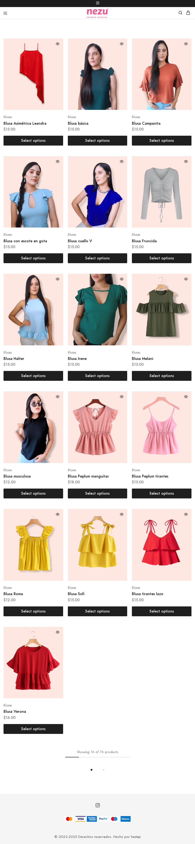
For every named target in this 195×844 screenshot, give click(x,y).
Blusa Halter (14, 358)
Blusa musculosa (17, 476)
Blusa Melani (142, 358)
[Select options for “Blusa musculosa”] (33, 493)
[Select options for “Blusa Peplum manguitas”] (97, 493)
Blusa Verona (15, 711)
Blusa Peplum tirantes (150, 476)
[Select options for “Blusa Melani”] (161, 376)
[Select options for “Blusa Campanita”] (161, 141)
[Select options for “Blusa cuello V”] (97, 258)
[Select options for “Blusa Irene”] (97, 376)
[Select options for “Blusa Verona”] (33, 729)
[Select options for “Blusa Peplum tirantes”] (161, 493)
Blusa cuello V (80, 241)
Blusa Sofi (76, 594)
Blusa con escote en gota (25, 241)
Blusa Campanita (146, 123)
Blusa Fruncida (144, 241)
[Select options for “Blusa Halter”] (33, 376)
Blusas (8, 117)
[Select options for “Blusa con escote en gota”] (33, 258)
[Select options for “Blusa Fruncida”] (161, 258)
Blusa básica (78, 123)
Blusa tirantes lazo (147, 594)
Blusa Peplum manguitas (88, 476)
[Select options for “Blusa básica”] (97, 141)
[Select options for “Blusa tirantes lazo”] (161, 611)
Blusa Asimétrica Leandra (25, 123)
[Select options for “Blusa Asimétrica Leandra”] (33, 141)
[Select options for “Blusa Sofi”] (97, 611)
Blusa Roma (13, 594)
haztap (136, 836)
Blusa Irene (77, 358)
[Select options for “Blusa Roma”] (33, 611)
